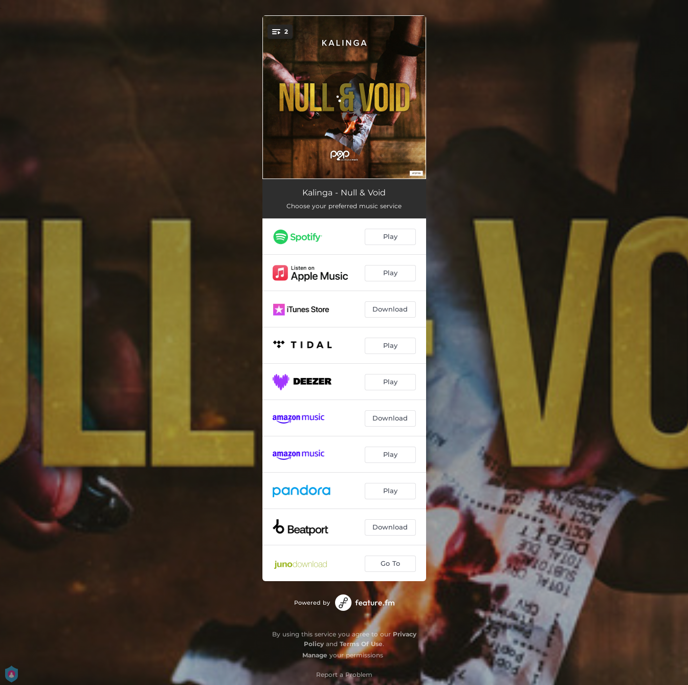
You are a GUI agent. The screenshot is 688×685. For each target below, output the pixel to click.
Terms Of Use (361, 644)
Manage (314, 655)
